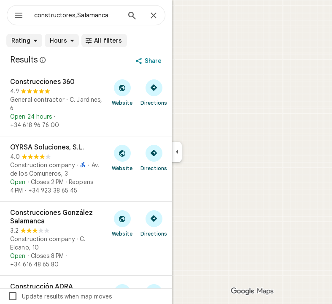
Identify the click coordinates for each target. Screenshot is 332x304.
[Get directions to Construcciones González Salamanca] (154, 223)
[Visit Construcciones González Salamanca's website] (122, 223)
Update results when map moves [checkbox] (60, 296)
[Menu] (18, 16)
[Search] (132, 16)
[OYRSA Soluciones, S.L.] (86, 168)
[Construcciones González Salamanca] (86, 238)
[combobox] (77, 15)
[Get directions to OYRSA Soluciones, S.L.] (154, 157)
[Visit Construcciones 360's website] (122, 92)
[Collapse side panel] (177, 152)
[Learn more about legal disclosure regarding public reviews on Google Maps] (43, 60)
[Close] (153, 16)
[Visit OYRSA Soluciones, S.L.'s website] (122, 157)
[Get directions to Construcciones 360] (154, 92)
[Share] (149, 61)
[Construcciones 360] (86, 103)
